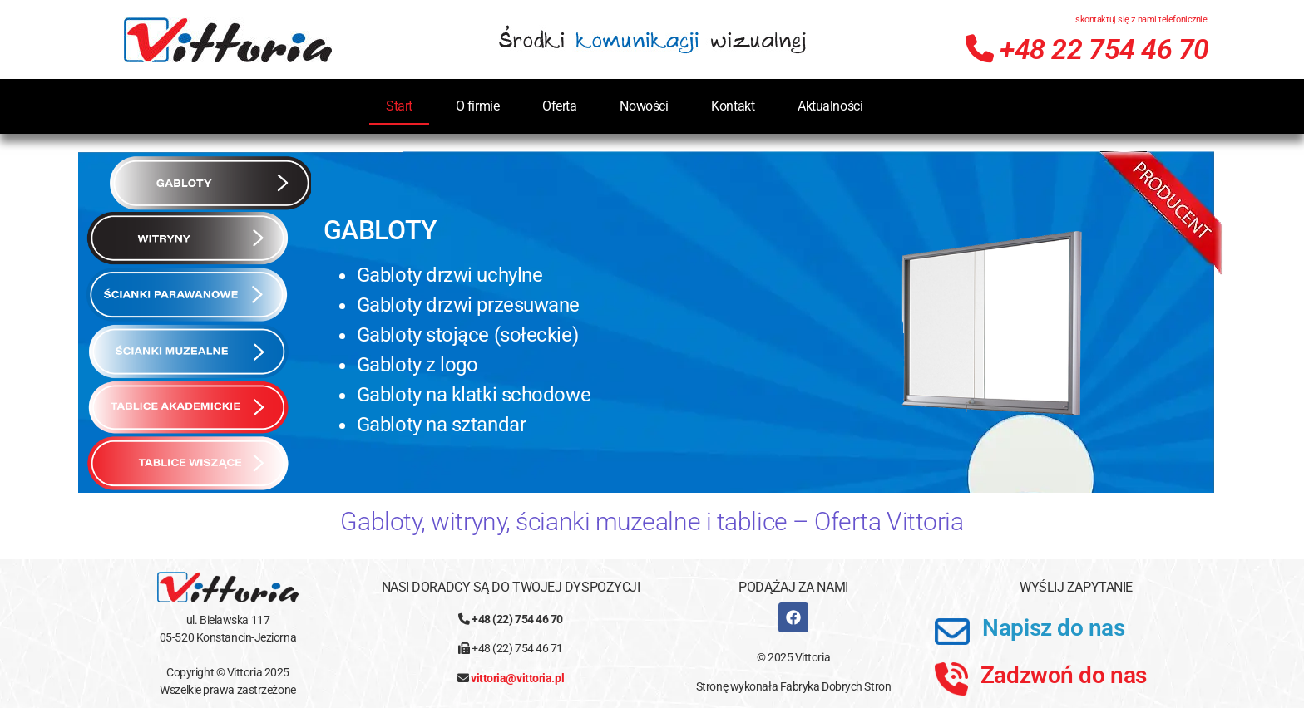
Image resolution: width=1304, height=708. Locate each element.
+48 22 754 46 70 (1087, 49)
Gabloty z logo (417, 364)
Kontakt (732, 106)
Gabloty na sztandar (441, 424)
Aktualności (830, 106)
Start (399, 106)
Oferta (559, 106)
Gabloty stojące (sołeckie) (467, 335)
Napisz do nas (1053, 628)
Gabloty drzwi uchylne (450, 275)
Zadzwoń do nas (1063, 675)
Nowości (644, 106)
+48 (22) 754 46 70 (517, 619)
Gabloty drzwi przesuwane (468, 305)
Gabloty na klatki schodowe (473, 394)
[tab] (209, 183)
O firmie (477, 106)
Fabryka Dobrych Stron (836, 686)
